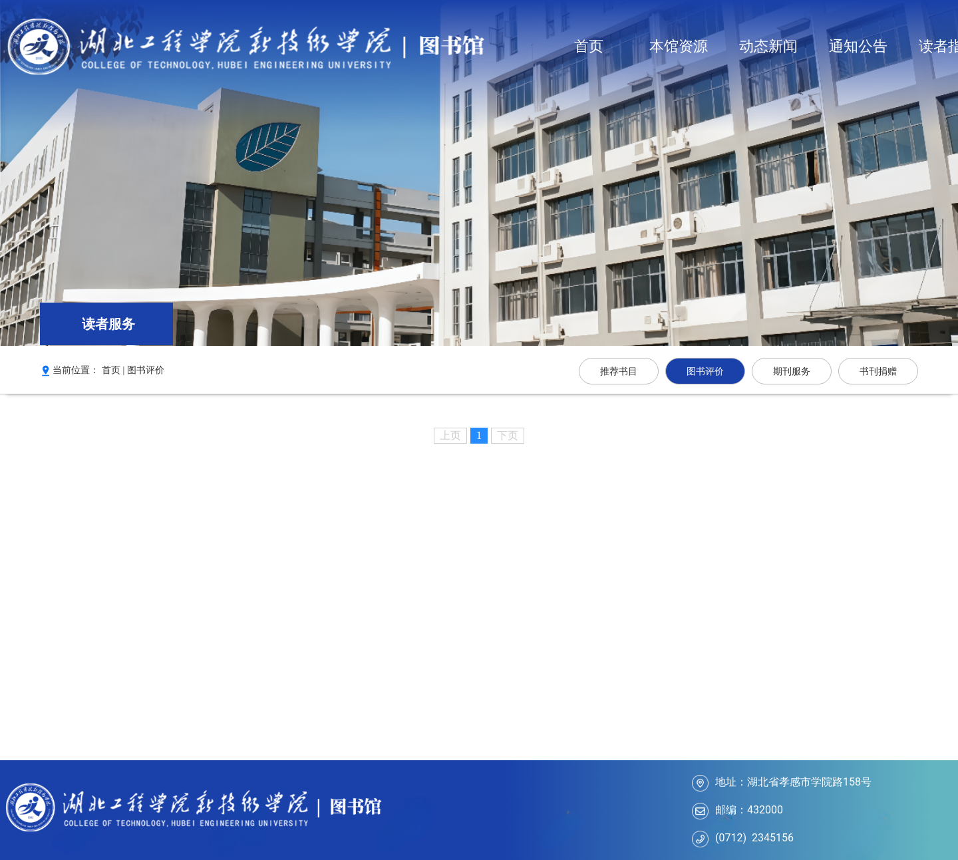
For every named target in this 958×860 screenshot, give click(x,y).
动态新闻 (768, 46)
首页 (588, 46)
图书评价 (145, 370)
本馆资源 (678, 46)
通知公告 (858, 46)
